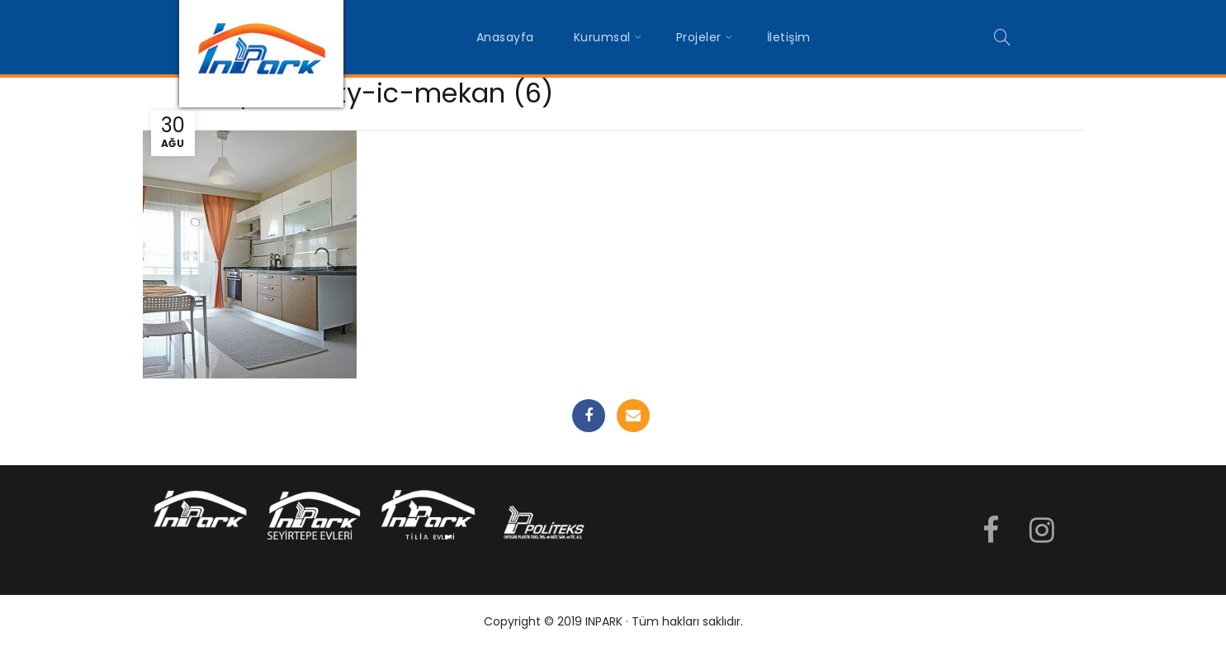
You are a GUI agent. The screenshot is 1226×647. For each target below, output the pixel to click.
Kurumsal (602, 37)
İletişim (789, 37)
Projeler (699, 37)
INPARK (603, 621)
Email (633, 415)
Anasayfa (505, 37)
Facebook (588, 415)
